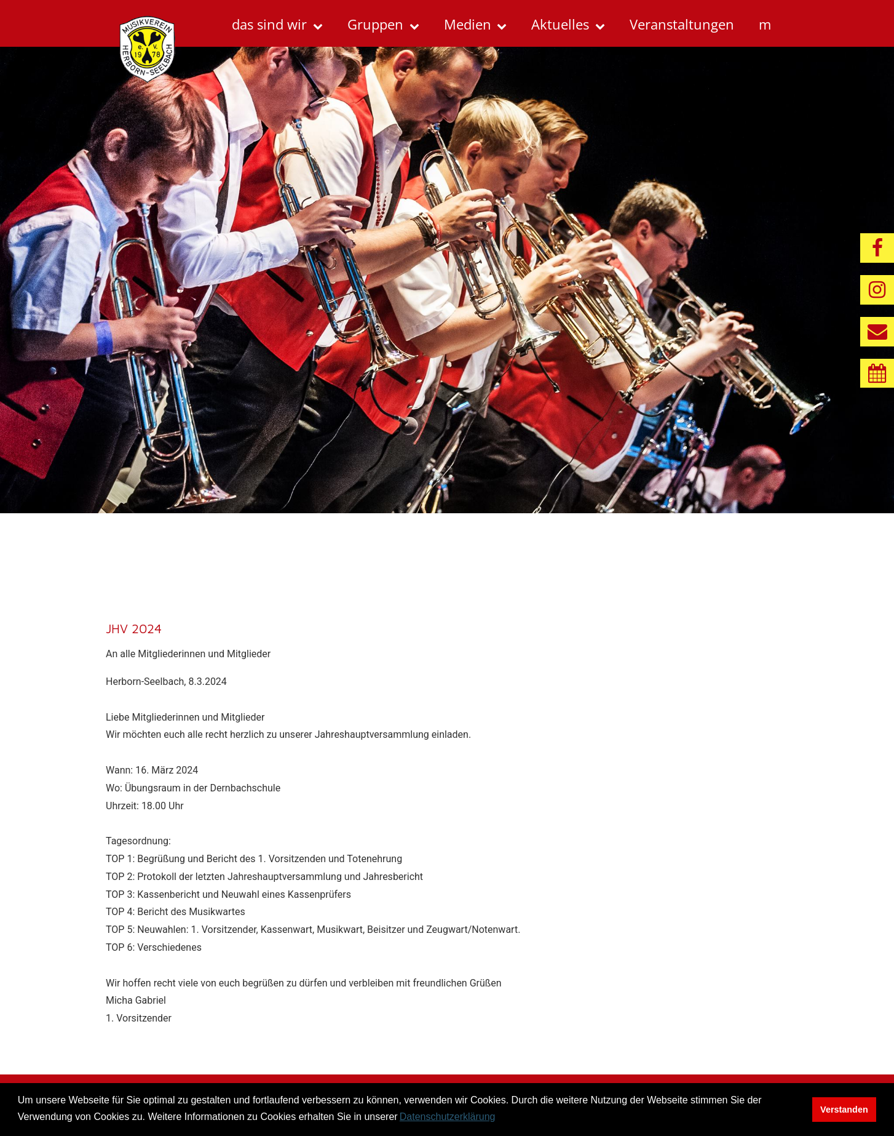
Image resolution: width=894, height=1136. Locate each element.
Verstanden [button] (844, 1109)
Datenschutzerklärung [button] (448, 1116)
